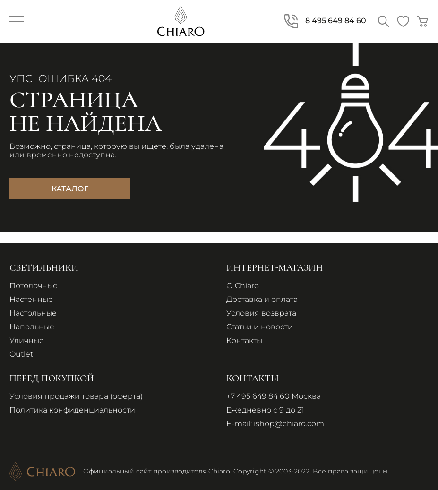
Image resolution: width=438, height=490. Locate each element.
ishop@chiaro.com (289, 423)
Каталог (70, 188)
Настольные (33, 313)
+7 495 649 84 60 (258, 396)
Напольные (31, 326)
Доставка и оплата (262, 299)
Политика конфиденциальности (72, 409)
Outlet (21, 354)
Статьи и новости (259, 326)
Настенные (31, 299)
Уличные (26, 340)
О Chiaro (242, 285)
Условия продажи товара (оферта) (76, 396)
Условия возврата (261, 313)
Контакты (244, 340)
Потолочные (33, 285)
